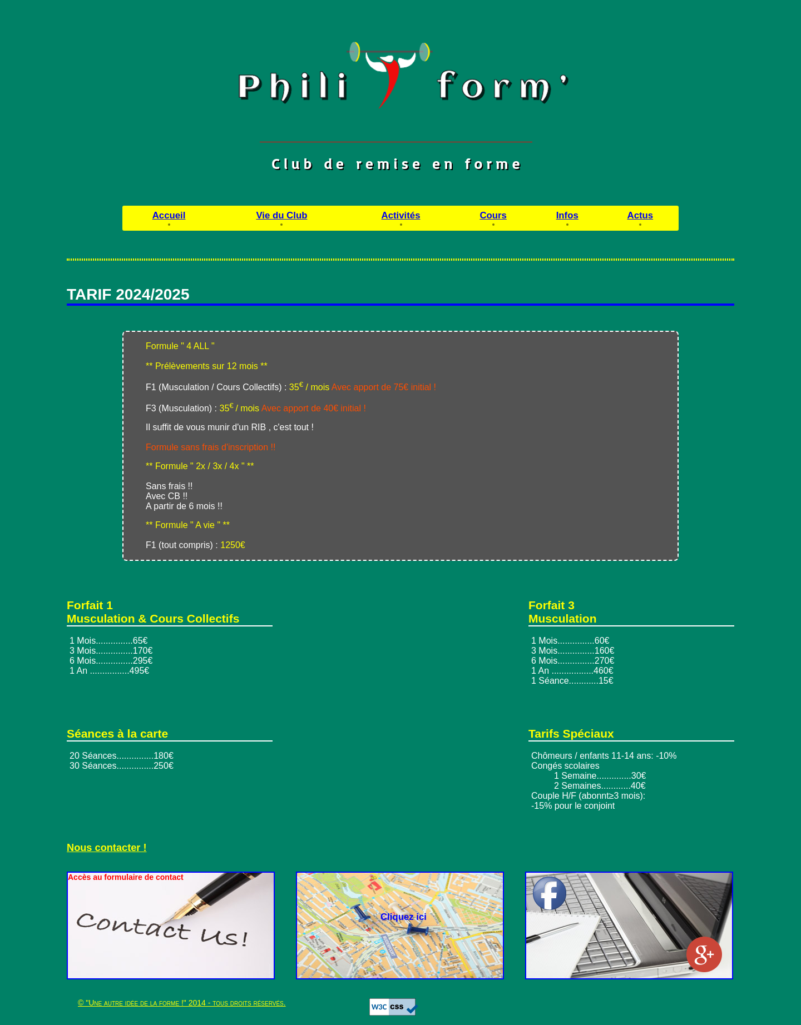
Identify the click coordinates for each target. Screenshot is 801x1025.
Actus (640, 215)
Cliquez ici (403, 917)
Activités (401, 215)
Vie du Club (281, 215)
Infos (567, 215)
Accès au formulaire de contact (126, 877)
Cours (492, 215)
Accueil (169, 215)
